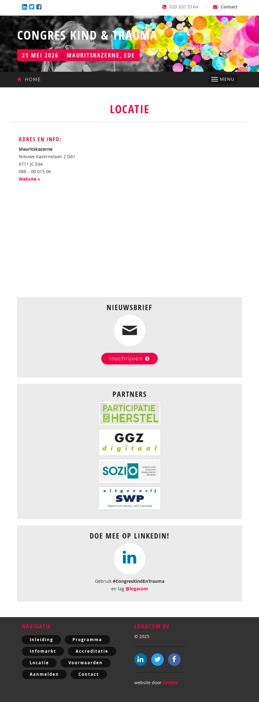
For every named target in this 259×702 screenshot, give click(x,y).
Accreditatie (92, 651)
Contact (225, 7)
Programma (87, 639)
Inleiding (41, 639)
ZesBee (170, 682)
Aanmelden (44, 674)
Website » (29, 179)
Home (29, 79)
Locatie (39, 662)
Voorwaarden (85, 662)
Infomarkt (43, 651)
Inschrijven (129, 359)
